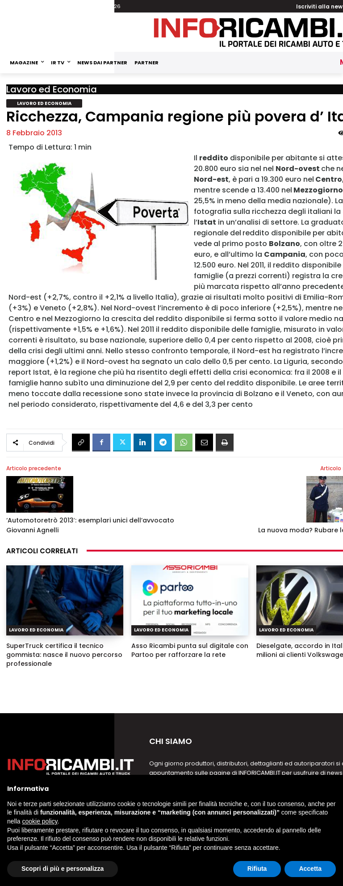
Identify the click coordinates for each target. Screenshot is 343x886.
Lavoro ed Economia (51, 89)
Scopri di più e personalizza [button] (62, 868)
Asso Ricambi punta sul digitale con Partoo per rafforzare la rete (189, 650)
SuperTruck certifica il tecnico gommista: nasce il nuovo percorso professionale (64, 654)
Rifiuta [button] (257, 868)
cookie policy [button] (39, 821)
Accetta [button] (310, 868)
